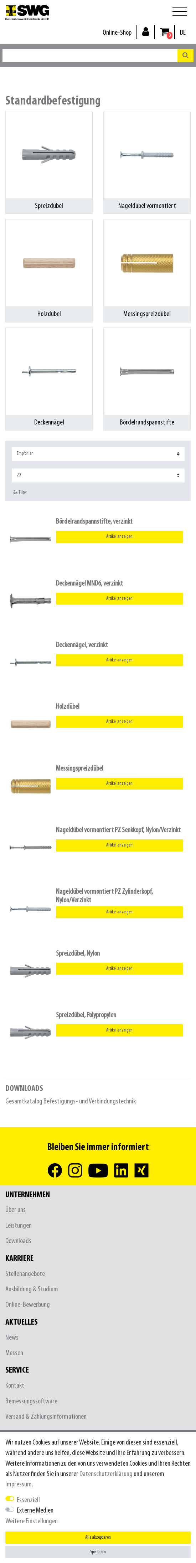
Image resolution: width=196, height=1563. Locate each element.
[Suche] (185, 55)
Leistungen (18, 1225)
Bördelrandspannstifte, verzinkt (94, 521)
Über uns (15, 1210)
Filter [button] (20, 492)
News (12, 1337)
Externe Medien (35, 1510)
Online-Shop (117, 33)
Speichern (98, 1552)
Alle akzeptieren (98, 1537)
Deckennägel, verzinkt (82, 645)
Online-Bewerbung (27, 1305)
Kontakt (14, 1385)
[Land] (183, 32)
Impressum (18, 1484)
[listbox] (30, 539)
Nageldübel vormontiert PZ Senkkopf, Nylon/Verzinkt (118, 830)
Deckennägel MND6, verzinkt (89, 583)
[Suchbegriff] (89, 55)
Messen (14, 1353)
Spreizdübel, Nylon (78, 953)
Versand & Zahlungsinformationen (46, 1417)
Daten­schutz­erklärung (106, 1474)
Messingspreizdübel (79, 768)
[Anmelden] (145, 31)
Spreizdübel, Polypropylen (86, 1015)
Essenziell (28, 1500)
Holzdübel (67, 706)
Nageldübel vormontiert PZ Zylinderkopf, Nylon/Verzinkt (104, 896)
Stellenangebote (25, 1274)
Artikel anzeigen (119, 536)
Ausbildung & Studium (31, 1289)
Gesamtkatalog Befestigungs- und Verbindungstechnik (70, 1101)
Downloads (18, 1241)
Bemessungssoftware (31, 1401)
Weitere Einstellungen (31, 1521)
